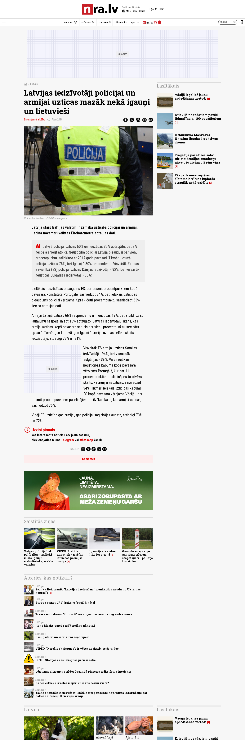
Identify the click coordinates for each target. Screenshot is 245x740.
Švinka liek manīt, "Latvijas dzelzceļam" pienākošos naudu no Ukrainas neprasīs (88, 591)
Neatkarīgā (70, 22)
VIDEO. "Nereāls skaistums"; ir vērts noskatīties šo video (77, 648)
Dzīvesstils (87, 22)
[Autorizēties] (241, 22)
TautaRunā (104, 22)
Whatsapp (86, 440)
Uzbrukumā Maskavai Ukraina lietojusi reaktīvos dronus (196, 138)
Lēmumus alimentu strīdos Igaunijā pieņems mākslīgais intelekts (83, 671)
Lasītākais (168, 86)
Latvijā (34, 84)
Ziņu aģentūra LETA (34, 119)
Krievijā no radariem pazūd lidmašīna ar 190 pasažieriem (198, 116)
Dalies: (74, 448)
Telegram (67, 440)
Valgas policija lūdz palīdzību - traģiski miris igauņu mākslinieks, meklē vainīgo (38, 557)
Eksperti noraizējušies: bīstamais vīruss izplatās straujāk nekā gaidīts (195, 178)
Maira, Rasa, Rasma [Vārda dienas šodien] (133, 11)
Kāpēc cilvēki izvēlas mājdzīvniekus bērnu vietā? (72, 683)
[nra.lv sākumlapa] (100, 9)
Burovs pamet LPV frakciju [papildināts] (65, 602)
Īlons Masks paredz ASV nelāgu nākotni (65, 625)
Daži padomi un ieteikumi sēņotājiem (62, 637)
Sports (135, 22)
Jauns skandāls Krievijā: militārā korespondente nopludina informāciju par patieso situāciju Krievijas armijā (91, 694)
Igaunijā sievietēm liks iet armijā (103, 552)
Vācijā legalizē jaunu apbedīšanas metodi (191, 96)
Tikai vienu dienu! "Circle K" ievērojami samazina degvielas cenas (83, 614)
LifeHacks (121, 22)
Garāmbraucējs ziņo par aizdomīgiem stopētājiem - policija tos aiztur (137, 556)
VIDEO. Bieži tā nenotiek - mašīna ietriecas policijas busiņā (70, 556)
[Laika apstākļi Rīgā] (156, 9)
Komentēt (88, 459)
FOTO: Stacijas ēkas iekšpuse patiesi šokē (65, 660)
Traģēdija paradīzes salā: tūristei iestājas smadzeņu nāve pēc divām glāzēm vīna (197, 158)
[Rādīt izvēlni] (4, 22)
